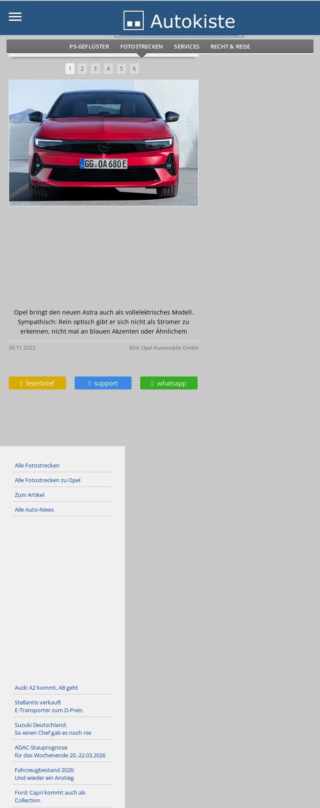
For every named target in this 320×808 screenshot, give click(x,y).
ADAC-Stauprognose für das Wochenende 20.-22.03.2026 (60, 751)
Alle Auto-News (34, 509)
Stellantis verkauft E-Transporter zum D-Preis (48, 706)
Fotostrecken (141, 46)
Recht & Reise (231, 46)
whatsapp (169, 383)
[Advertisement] (160, 598)
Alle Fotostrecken (37, 465)
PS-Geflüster (89, 46)
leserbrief (37, 383)
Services (186, 46)
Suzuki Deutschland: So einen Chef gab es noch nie (53, 729)
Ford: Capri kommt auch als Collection (50, 796)
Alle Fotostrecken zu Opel (47, 480)
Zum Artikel (29, 495)
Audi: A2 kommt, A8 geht (46, 687)
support (103, 383)
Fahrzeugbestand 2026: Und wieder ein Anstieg (45, 774)
